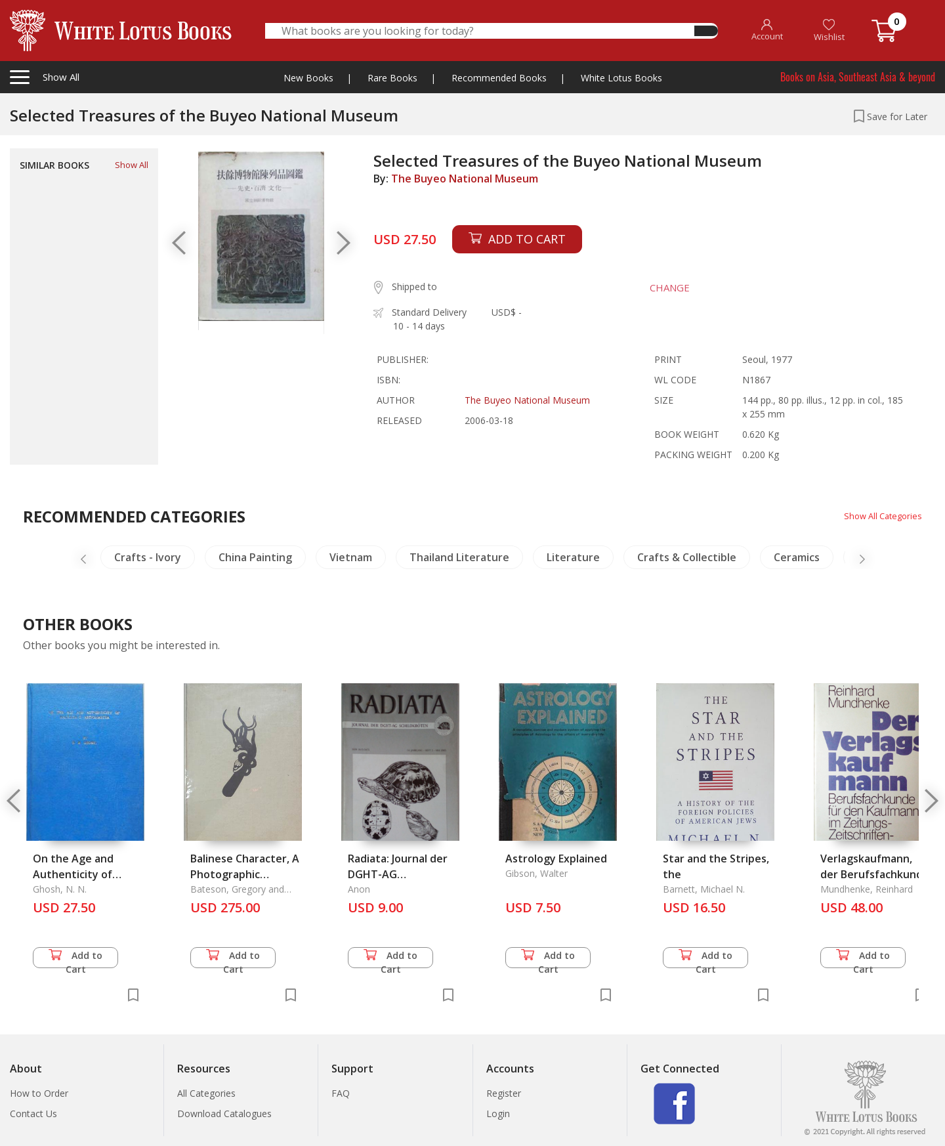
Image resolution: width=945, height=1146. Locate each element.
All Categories (206, 1093)
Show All (131, 165)
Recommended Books (499, 78)
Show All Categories (879, 515)
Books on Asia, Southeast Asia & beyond (857, 77)
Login (498, 1113)
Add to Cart (75, 958)
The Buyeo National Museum (464, 178)
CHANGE (662, 287)
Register (503, 1093)
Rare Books (392, 78)
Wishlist (829, 30)
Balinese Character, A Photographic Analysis (244, 874)
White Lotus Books (621, 78)
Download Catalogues (224, 1113)
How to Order (39, 1093)
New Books (308, 78)
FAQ (340, 1093)
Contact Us (33, 1113)
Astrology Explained (556, 858)
